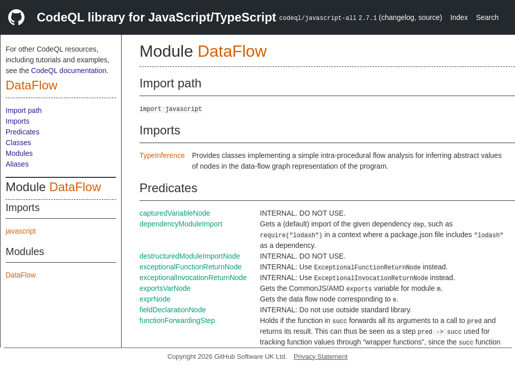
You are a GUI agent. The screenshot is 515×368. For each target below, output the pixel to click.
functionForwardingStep (177, 320)
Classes (18, 143)
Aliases (17, 164)
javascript (21, 231)
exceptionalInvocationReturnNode (193, 277)
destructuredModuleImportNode (189, 256)
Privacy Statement (321, 356)
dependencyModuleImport (180, 224)
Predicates (22, 132)
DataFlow (31, 85)
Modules (19, 153)
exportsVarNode (165, 288)
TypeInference (162, 155)
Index (458, 17)
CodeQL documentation (68, 70)
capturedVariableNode (174, 213)
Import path (24, 110)
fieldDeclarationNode (172, 310)
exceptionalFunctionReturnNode (190, 267)
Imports (18, 121)
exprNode (155, 299)
